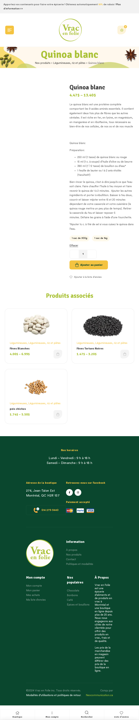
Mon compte (52, 717)
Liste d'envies (121, 717)
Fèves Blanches (20, 348)
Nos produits (42, 63)
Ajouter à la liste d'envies (88, 277)
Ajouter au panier (91, 265)
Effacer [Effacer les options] (74, 245)
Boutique (17, 717)
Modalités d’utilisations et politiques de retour (53, 698)
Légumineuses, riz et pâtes (69, 63)
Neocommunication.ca (99, 698)
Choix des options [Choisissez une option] (57, 355)
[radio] (79, 238)
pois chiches (18, 411)
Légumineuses (18, 343)
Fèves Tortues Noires (90, 348)
